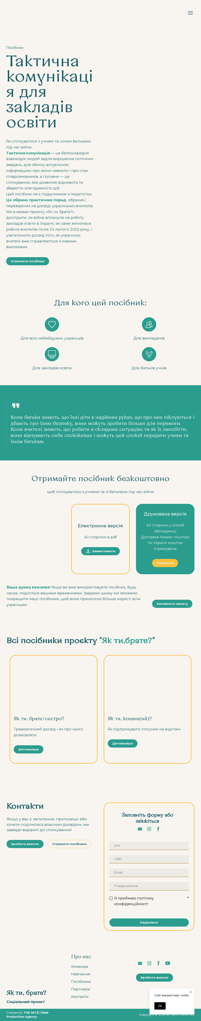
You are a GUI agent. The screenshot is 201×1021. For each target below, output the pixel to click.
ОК (160, 1006)
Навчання (80, 974)
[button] (27, 261)
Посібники (81, 981)
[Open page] (53, 685)
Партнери (80, 989)
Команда (79, 966)
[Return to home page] (18, 12)
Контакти (80, 996)
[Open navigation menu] (190, 13)
